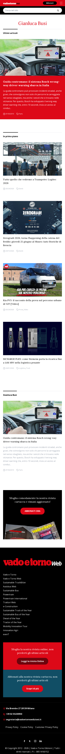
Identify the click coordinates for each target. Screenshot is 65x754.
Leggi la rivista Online (32, 661)
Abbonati (50, 3)
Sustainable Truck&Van (14, 582)
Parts (21, 114)
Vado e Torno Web (12, 578)
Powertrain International (15, 598)
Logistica (22, 368)
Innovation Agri (10, 630)
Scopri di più (32, 688)
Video (26, 310)
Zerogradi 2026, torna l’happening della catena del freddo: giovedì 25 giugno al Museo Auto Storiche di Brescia (32, 242)
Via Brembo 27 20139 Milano (18, 708)
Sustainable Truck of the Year (17, 610)
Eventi (21, 189)
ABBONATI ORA (32, 511)
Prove (21, 310)
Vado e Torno (9, 574)
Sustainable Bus (11, 590)
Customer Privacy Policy (46, 727)
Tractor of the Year (12, 622)
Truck (28, 368)
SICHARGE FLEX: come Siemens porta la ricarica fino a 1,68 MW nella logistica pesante (32, 360)
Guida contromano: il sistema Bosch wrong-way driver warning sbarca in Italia (31, 83)
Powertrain (8, 594)
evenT (6, 634)
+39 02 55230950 (12, 714)
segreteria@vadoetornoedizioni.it (22, 719)
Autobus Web (9, 586)
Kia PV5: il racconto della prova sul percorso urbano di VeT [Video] (32, 302)
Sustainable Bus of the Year (16, 614)
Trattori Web (9, 602)
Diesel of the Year (11, 618)
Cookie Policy (26, 727)
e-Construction (10, 606)
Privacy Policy (12, 727)
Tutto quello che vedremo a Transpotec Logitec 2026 (29, 181)
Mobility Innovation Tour (15, 626)
